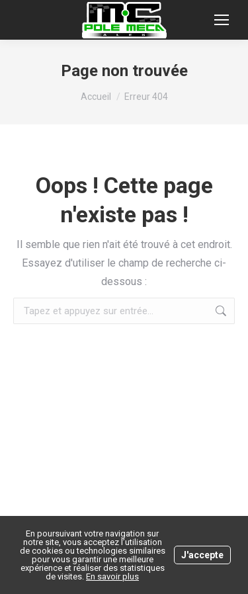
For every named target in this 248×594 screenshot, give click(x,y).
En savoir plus (112, 576)
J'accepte (202, 555)
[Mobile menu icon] (221, 20)
